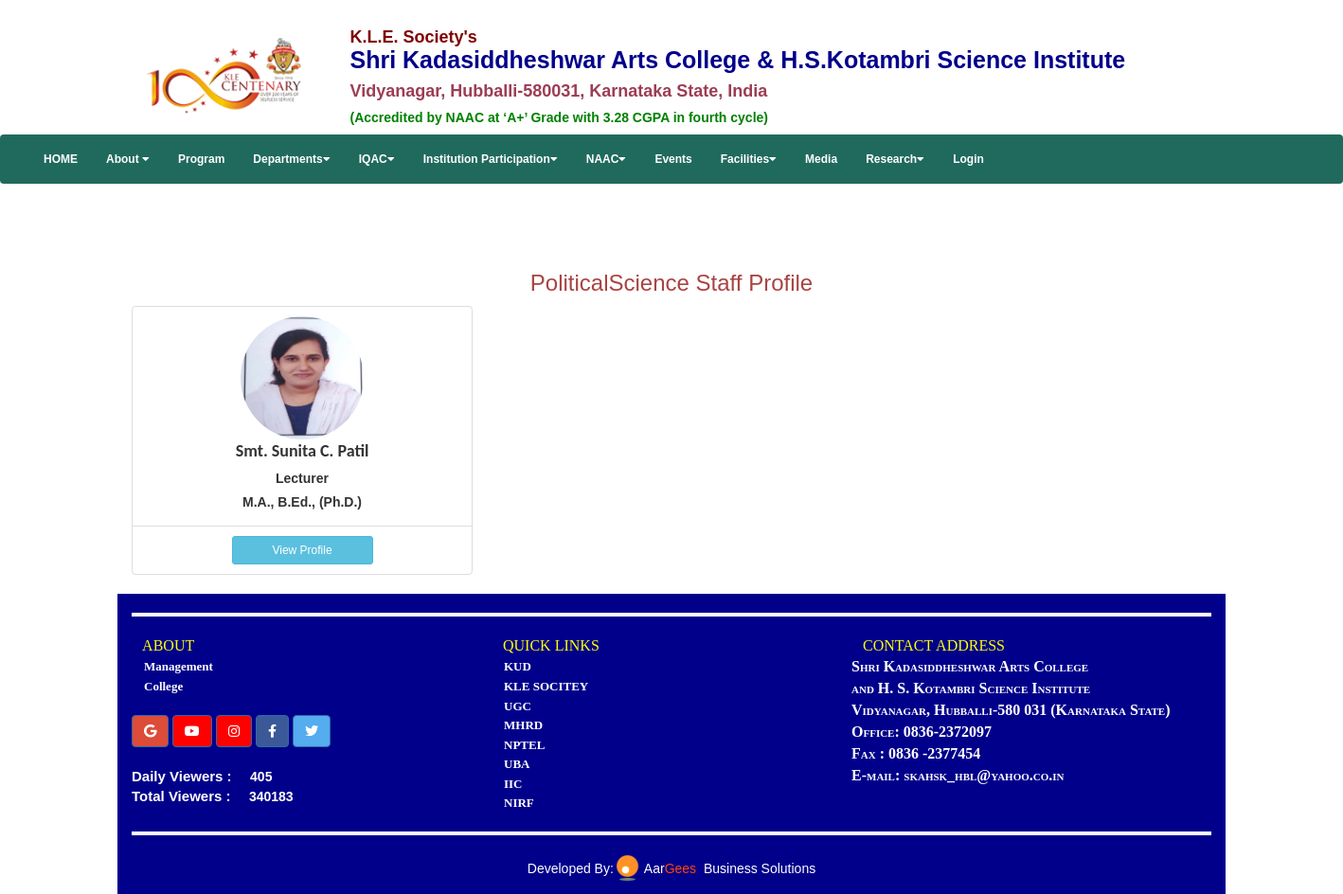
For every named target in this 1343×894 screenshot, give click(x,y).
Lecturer (302, 478)
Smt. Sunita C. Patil (302, 450)
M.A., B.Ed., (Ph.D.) (302, 502)
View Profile (301, 550)
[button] (150, 731)
